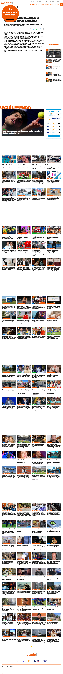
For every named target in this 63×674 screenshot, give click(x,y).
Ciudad (39, 4)
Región (42, 4)
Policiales (47, 4)
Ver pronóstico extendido (54, 136)
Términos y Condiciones (7, 672)
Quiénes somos (5, 670)
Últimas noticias (33, 4)
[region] (31, 10)
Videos (58, 4)
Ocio (55, 4)
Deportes (51, 4)
